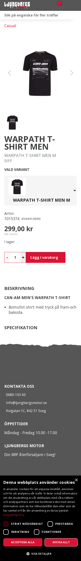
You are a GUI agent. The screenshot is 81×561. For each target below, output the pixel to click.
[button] (41, 72)
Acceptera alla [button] (23, 542)
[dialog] (40, 518)
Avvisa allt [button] (61, 542)
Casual (10, 25)
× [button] (76, 480)
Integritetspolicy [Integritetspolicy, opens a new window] (13, 515)
